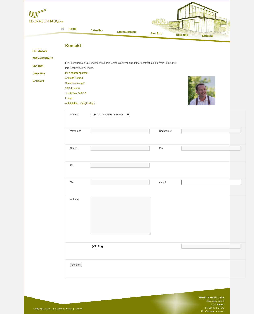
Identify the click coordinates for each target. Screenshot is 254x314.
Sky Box (156, 33)
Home (72, 28)
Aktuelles (97, 30)
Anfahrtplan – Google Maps (80, 103)
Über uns (182, 34)
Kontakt (207, 35)
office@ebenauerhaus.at (212, 311)
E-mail (68, 98)
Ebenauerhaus (126, 31)
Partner (78, 308)
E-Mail (69, 308)
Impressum (58, 308)
